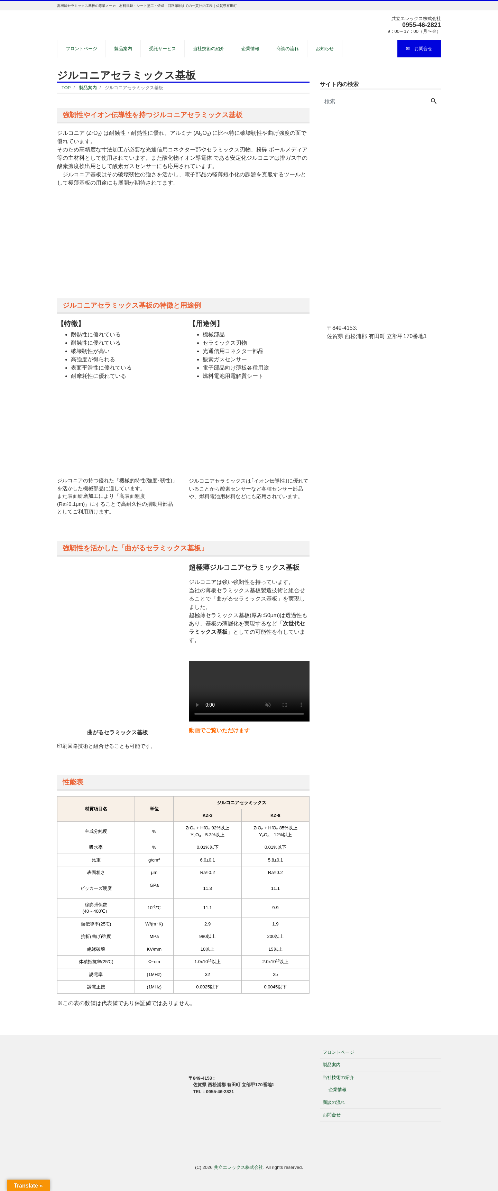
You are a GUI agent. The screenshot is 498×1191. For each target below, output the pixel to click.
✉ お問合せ (419, 48)
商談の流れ (287, 48)
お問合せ (332, 1114)
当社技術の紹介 (208, 48)
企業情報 (250, 48)
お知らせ (325, 48)
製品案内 (123, 48)
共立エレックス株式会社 (238, 1167)
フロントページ (81, 48)
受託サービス (162, 48)
